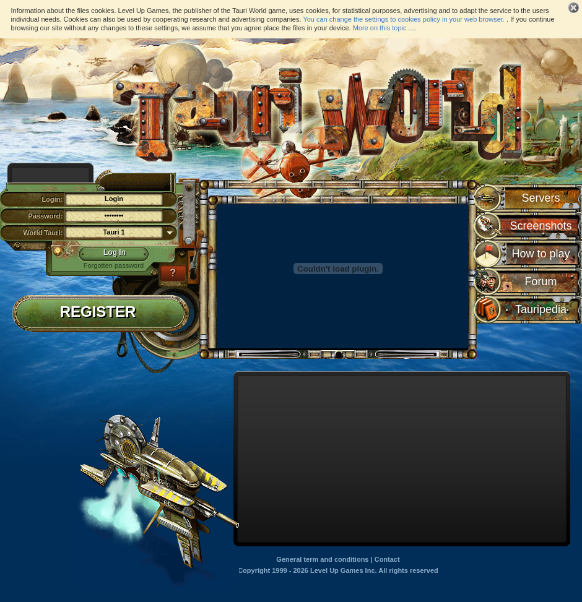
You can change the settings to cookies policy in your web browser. (404, 19)
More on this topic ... (383, 28)
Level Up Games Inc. (343, 570)
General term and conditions (322, 559)
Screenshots (540, 226)
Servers (540, 198)
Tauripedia (541, 309)
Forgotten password (114, 265)
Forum (540, 281)
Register (98, 312)
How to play (540, 253)
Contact (387, 559)
